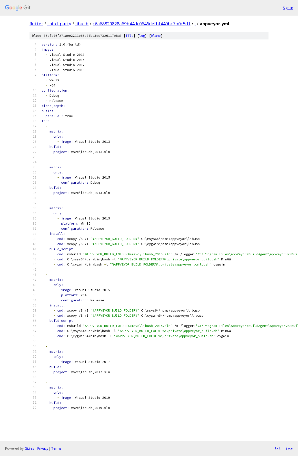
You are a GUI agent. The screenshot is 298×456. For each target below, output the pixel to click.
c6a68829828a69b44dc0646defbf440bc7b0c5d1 (141, 24)
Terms (56, 448)
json (289, 448)
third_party (59, 24)
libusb (82, 24)
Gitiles (29, 448)
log (142, 36)
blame (156, 36)
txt (277, 448)
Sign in (288, 7)
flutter (36, 24)
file (129, 36)
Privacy (42, 448)
